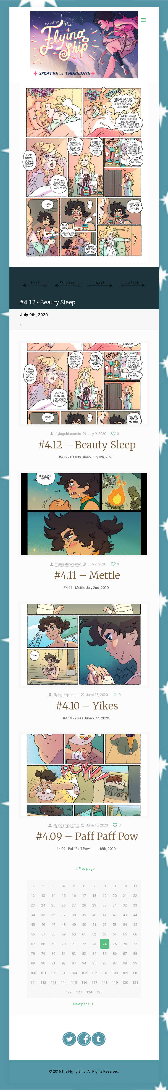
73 (94, 944)
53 (115, 924)
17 (84, 896)
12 (33, 896)
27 (74, 905)
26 (63, 905)
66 (135, 934)
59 (63, 934)
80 (53, 953)
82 (74, 953)
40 (94, 915)
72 (84, 944)
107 (104, 973)
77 (135, 944)
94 (84, 963)
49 (74, 924)
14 (53, 896)
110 (135, 973)
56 (33, 934)
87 (125, 953)
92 (63, 963)
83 (84, 953)
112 (43, 982)
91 (53, 963)
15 (63, 896)
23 (33, 905)
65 (125, 934)
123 (79, 992)
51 (94, 924)
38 (74, 915)
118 (104, 982)
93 (74, 963)
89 (33, 963)
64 (115, 934)
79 (43, 953)
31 (115, 905)
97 (115, 963)
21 (125, 896)
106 (94, 973)
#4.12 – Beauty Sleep (87, 445)
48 (63, 924)
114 (64, 982)
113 (53, 982)
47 (53, 924)
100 (33, 973)
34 (33, 915)
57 (43, 934)
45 (33, 924)
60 (74, 934)
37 (63, 915)
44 (135, 915)
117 (94, 982)
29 (94, 905)
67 (33, 944)
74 (104, 944)
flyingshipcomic (68, 434)
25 (53, 905)
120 (125, 982)
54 (125, 924)
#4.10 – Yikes (87, 706)
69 (53, 944)
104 (74, 973)
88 (135, 953)
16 (74, 896)
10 (125, 886)
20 (115, 896)
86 (115, 953)
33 (135, 905)
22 (135, 896)
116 (84, 982)
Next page (84, 1004)
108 (115, 973)
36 (53, 915)
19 (104, 896)
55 (135, 924)
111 (33, 982)
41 (104, 915)
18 (94, 896)
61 (84, 934)
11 (135, 886)
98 (125, 963)
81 (63, 953)
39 (84, 915)
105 (84, 973)
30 (104, 905)
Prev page (84, 868)
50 (84, 924)
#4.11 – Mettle (87, 575)
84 (94, 953)
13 (43, 896)
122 (69, 992)
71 (74, 944)
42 (115, 915)
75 (115, 944)
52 (104, 924)
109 (125, 973)
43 (125, 915)
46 (43, 924)
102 (53, 973)
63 (104, 934)
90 (43, 963)
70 (63, 944)
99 (135, 963)
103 (64, 973)
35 (43, 915)
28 (84, 905)
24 (43, 905)
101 (43, 973)
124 (89, 992)
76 (125, 944)
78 (33, 953)
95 (94, 963)
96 (104, 963)
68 (43, 944)
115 (74, 982)
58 (53, 934)
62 (94, 934)
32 (125, 905)
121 (135, 982)
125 (99, 992)
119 (115, 982)
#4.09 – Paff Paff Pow (87, 836)
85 (104, 953)
